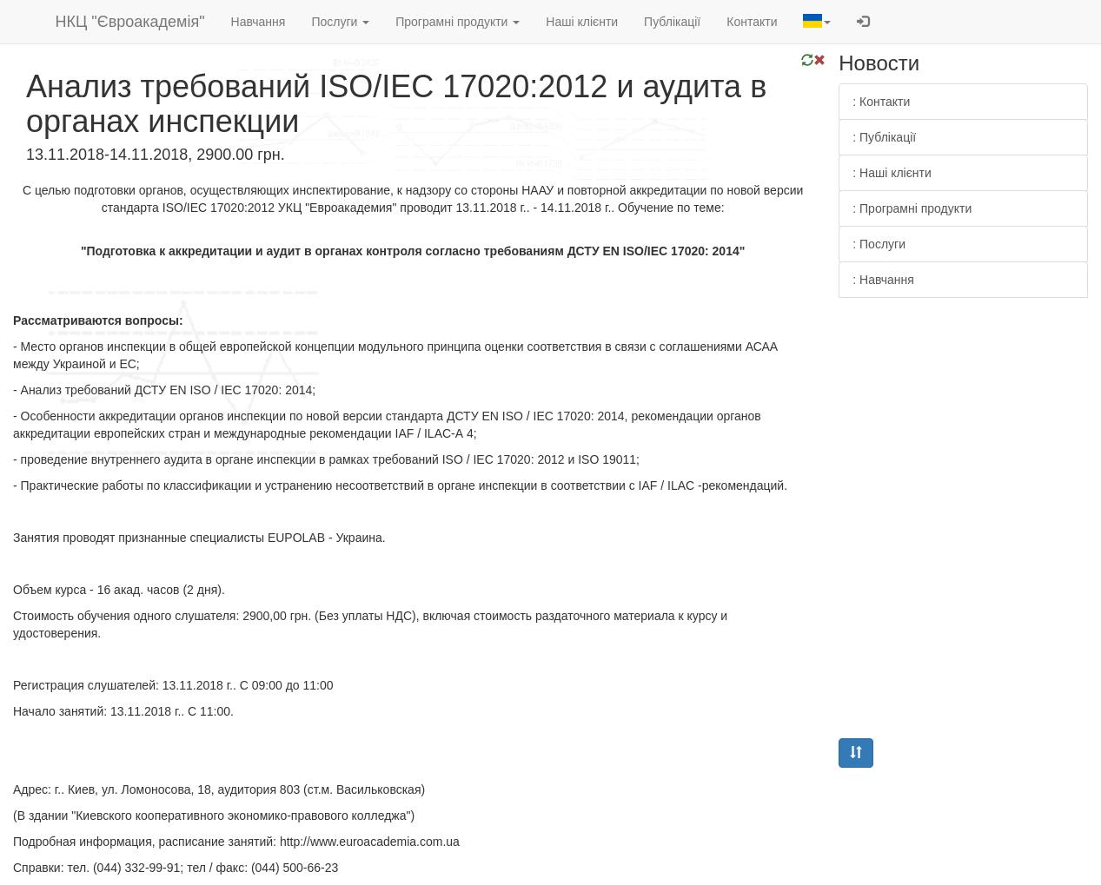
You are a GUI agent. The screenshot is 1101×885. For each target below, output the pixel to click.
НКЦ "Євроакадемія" (130, 21)
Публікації (672, 22)
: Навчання (883, 280)
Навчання (258, 22)
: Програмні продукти (912, 208)
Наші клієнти (582, 22)
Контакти (751, 22)
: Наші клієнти (892, 173)
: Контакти (881, 102)
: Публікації (884, 137)
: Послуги (878, 244)
